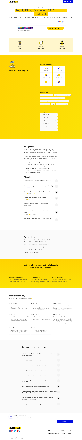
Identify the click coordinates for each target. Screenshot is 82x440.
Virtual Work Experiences (53, 433)
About (48, 430)
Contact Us (70, 428)
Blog (62, 430)
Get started (68, 1)
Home (48, 428)
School (63, 428)
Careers (63, 433)
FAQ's (69, 430)
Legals (69, 433)
